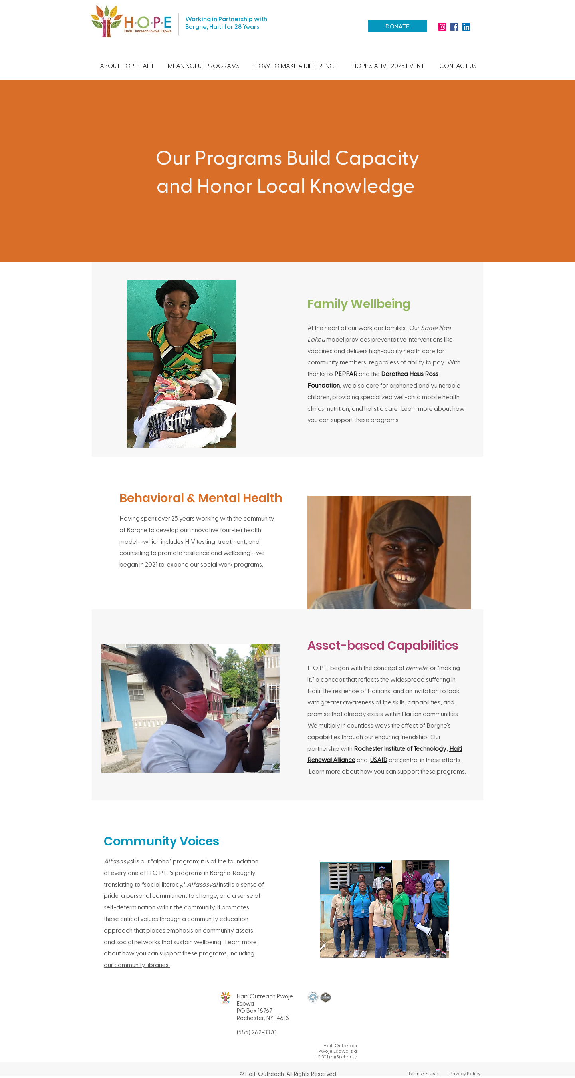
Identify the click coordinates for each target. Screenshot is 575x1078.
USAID (378, 759)
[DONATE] (397, 26)
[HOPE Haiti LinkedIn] (466, 27)
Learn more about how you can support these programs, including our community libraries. (180, 953)
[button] (126, 66)
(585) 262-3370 (257, 1032)
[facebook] (454, 27)
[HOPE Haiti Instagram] (442, 27)
